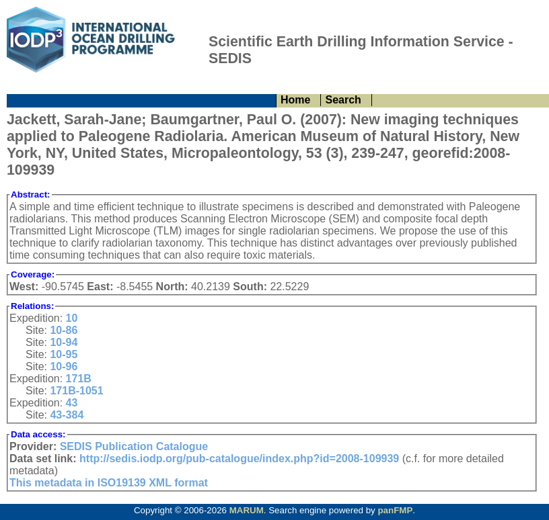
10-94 (63, 342)
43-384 (66, 415)
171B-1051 (76, 390)
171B (79, 378)
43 (72, 402)
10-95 (63, 354)
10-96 (63, 366)
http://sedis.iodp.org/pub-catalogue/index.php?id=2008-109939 (239, 458)
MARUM (246, 510)
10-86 (63, 330)
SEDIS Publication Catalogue (134, 446)
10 (72, 318)
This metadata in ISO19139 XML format (108, 482)
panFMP (394, 510)
